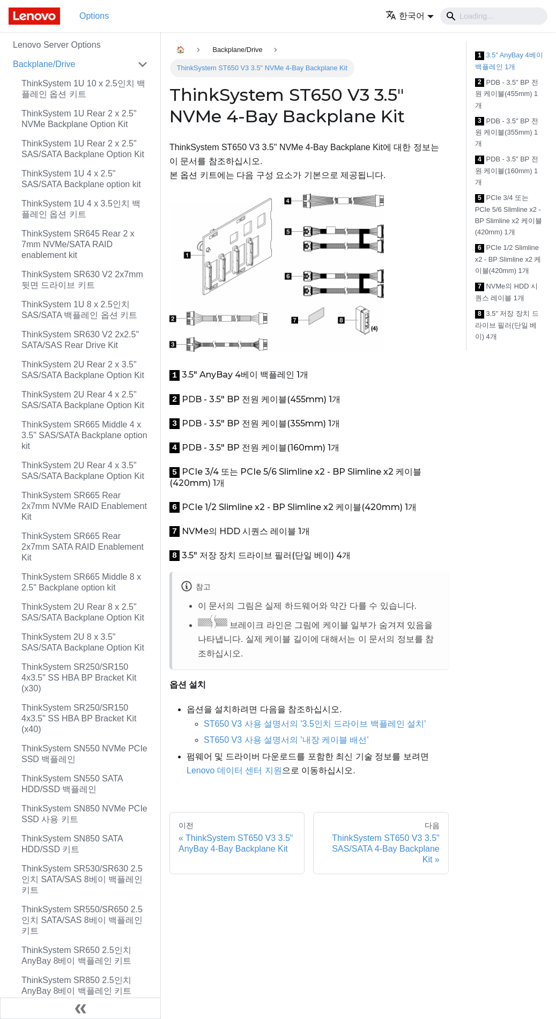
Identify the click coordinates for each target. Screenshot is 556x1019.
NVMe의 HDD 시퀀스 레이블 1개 (506, 292)
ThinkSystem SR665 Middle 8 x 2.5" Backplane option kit (81, 582)
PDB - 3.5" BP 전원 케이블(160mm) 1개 (506, 170)
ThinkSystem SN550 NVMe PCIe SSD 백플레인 (84, 754)
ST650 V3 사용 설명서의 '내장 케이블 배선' (286, 739)
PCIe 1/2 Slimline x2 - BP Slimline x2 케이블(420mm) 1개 (508, 259)
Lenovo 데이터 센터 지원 (234, 770)
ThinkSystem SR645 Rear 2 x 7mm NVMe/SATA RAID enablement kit (78, 244)
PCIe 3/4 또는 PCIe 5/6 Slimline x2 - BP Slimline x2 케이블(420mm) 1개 (508, 215)
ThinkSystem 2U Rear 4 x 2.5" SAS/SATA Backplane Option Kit (82, 400)
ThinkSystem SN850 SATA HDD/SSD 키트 (72, 844)
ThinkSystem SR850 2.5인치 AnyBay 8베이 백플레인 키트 (76, 985)
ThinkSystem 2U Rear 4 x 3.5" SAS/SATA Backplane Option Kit (82, 471)
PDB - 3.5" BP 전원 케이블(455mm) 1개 (506, 93)
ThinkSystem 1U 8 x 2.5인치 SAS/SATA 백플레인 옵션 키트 (79, 310)
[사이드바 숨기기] (80, 1008)
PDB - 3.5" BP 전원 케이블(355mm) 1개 (506, 132)
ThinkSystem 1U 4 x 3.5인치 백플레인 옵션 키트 (80, 209)
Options (94, 15)
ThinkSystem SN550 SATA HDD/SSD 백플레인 (72, 784)
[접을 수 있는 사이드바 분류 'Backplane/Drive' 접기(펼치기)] (143, 64)
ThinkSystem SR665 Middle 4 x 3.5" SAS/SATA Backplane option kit (84, 435)
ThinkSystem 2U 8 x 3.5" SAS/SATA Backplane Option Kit (82, 642)
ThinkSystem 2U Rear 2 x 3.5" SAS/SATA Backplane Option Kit (82, 370)
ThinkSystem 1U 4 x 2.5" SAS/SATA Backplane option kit (81, 179)
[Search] (493, 16)
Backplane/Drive (44, 64)
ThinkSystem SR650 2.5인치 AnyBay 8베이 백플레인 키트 (76, 955)
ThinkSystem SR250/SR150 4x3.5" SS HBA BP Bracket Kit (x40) (78, 718)
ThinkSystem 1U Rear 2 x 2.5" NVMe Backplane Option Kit (79, 119)
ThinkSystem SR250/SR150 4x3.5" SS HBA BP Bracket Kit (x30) (78, 677)
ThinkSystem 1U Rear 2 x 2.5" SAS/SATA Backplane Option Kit (82, 149)
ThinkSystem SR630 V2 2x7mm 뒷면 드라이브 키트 (82, 280)
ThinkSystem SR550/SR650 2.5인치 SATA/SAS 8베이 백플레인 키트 (82, 920)
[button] (410, 15)
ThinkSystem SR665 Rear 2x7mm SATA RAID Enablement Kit (82, 546)
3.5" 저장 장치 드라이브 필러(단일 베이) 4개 (507, 325)
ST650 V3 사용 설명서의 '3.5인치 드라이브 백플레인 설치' (315, 723)
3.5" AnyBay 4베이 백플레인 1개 (509, 61)
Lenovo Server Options (57, 44)
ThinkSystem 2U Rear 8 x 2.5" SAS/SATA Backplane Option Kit (82, 612)
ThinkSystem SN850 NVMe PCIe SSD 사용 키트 (84, 814)
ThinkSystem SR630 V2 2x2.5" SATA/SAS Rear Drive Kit (80, 340)
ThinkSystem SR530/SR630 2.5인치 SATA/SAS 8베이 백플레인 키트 (82, 879)
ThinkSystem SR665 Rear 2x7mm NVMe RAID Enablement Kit (84, 506)
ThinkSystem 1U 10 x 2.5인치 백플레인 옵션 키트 (83, 89)
